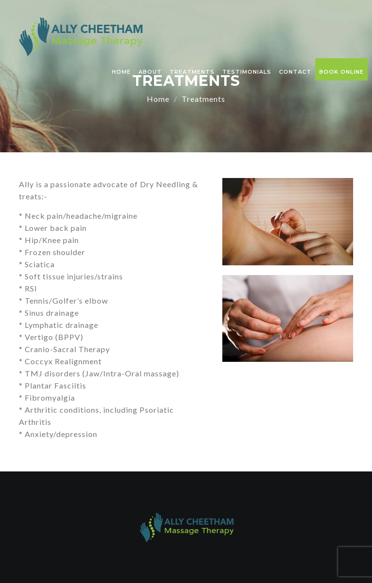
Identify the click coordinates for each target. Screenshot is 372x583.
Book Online (341, 71)
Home (121, 71)
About (150, 71)
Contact (295, 71)
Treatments (192, 71)
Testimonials (246, 71)
